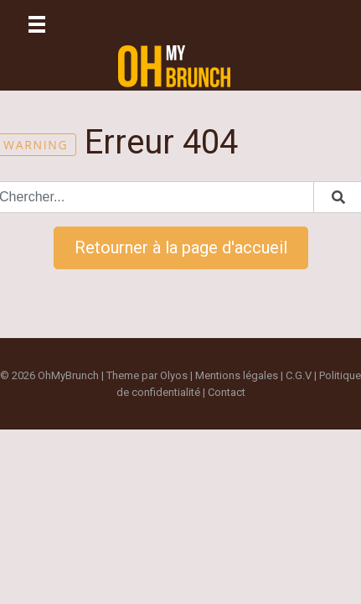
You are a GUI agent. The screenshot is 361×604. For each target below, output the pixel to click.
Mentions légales (236, 375)
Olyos (174, 375)
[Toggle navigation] (37, 24)
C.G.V (299, 375)
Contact (226, 392)
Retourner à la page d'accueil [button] (181, 247)
